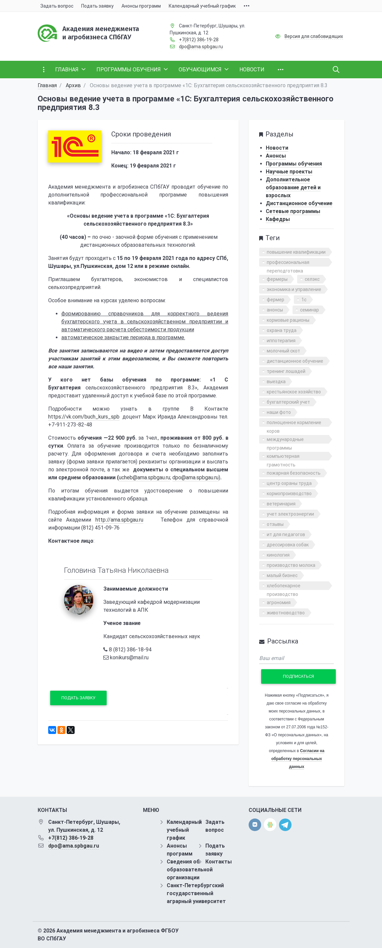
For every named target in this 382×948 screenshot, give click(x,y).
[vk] (255, 825)
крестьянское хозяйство (294, 391)
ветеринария (281, 503)
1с (303, 299)
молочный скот (283, 350)
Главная (47, 85)
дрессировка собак (288, 544)
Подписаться (298, 676)
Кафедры (278, 219)
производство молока (291, 565)
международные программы (285, 440)
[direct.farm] (270, 824)
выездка (276, 381)
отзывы (275, 524)
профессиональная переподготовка (288, 263)
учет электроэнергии (290, 514)
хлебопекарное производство (283, 586)
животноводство (286, 612)
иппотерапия (281, 340)
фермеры (277, 279)
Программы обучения (294, 164)
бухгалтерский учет (288, 402)
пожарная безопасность (294, 473)
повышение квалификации (296, 252)
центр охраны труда (289, 483)
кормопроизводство (289, 493)
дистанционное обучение (295, 361)
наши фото (279, 412)
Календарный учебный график (184, 830)
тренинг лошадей (286, 371)
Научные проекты (289, 171)
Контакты (218, 861)
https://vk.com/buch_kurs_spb (84, 417)
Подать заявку (78, 697)
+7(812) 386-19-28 (199, 39)
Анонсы (276, 156)
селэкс (312, 279)
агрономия (279, 602)
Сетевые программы (293, 211)
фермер (275, 299)
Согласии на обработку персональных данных (298, 758)
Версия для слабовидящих (314, 36)
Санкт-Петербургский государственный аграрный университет (196, 893)
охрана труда (281, 330)
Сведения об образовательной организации (190, 869)
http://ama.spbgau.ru (119, 520)
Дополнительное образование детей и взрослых (293, 187)
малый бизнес (282, 575)
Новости (277, 148)
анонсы (275, 309)
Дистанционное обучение (299, 203)
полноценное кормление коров (294, 423)
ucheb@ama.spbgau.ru (144, 477)
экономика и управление (294, 289)
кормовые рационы (288, 320)
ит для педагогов (286, 534)
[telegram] (285, 824)
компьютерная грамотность (283, 457)
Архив (73, 85)
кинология (278, 555)
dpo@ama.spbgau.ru (201, 46)
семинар (309, 309)
